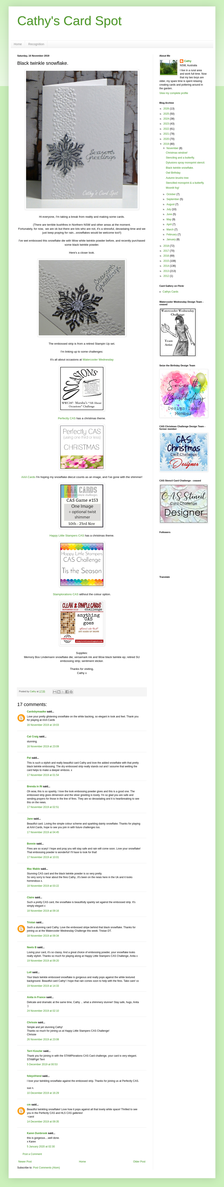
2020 (166, 138)
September (173, 199)
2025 (166, 113)
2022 (166, 128)
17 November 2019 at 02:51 (43, 807)
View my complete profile (173, 93)
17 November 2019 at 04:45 (43, 832)
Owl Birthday (173, 172)
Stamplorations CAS (65, 594)
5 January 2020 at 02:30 (41, 1146)
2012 (166, 275)
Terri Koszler (34, 1051)
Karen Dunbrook (37, 1133)
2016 (166, 255)
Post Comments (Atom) (46, 1167)
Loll (29, 972)
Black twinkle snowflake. (180, 167)
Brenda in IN (34, 786)
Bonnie (31, 843)
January (171, 239)
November (172, 148)
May (169, 219)
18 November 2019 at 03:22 (43, 885)
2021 (166, 133)
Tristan (31, 922)
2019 (166, 143)
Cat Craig (32, 736)
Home (18, 44)
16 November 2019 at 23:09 (43, 746)
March (170, 229)
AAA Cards (28, 477)
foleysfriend (34, 1076)
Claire (30, 897)
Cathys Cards (170, 291)
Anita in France (36, 997)
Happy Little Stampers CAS (67, 535)
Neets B (32, 947)
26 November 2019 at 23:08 (43, 1039)
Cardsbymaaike (36, 711)
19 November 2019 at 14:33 (43, 985)
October (171, 194)
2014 (166, 265)
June (169, 214)
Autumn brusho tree (177, 177)
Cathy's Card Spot (69, 21)
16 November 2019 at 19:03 (43, 724)
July (169, 209)
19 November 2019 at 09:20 (43, 960)
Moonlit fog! (172, 187)
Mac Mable (33, 868)
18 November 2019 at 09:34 (43, 935)
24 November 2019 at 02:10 (43, 1010)
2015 (166, 260)
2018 (166, 245)
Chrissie (32, 1022)
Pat (29, 757)
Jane (30, 818)
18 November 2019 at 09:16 (43, 910)
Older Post (139, 1161)
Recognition (36, 44)
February (171, 234)
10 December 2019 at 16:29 (43, 1093)
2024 (166, 118)
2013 (166, 271)
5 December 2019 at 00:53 (42, 1064)
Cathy (187, 61)
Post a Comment (32, 1154)
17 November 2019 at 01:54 (43, 775)
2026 (166, 108)
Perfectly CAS (67, 418)
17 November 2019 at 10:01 (43, 857)
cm (29, 1104)
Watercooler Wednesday (98, 359)
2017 (166, 250)
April (169, 224)
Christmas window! (177, 152)
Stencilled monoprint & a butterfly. (185, 182)
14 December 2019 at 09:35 (43, 1121)
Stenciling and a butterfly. (180, 157)
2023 (166, 123)
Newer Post (25, 1161)
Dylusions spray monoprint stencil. (185, 162)
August (170, 204)
